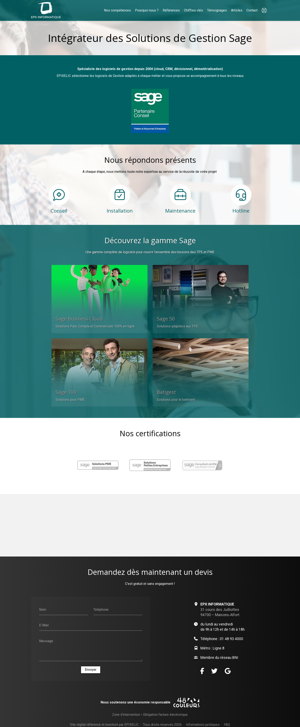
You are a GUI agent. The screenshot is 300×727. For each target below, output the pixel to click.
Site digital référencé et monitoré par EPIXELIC (104, 725)
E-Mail (44, 625)
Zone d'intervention (126, 715)
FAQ (227, 725)
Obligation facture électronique (165, 715)
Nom (42, 609)
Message (46, 641)
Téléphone (101, 609)
